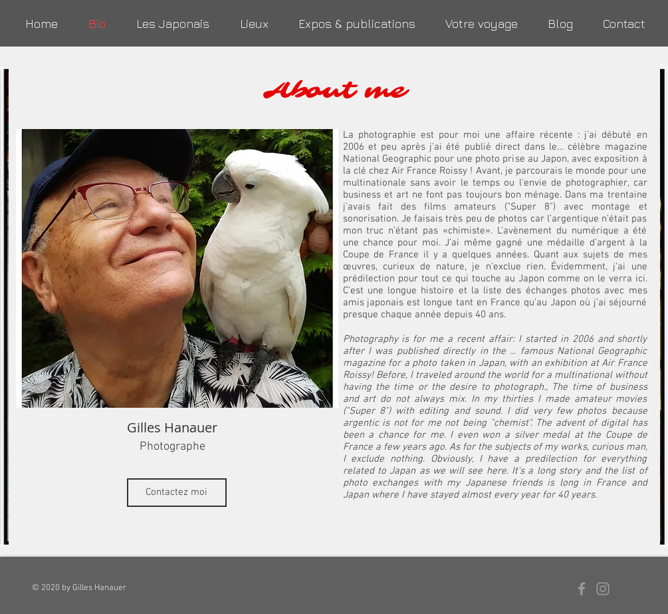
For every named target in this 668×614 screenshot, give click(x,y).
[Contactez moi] (177, 492)
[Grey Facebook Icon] (581, 588)
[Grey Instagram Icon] (603, 588)
